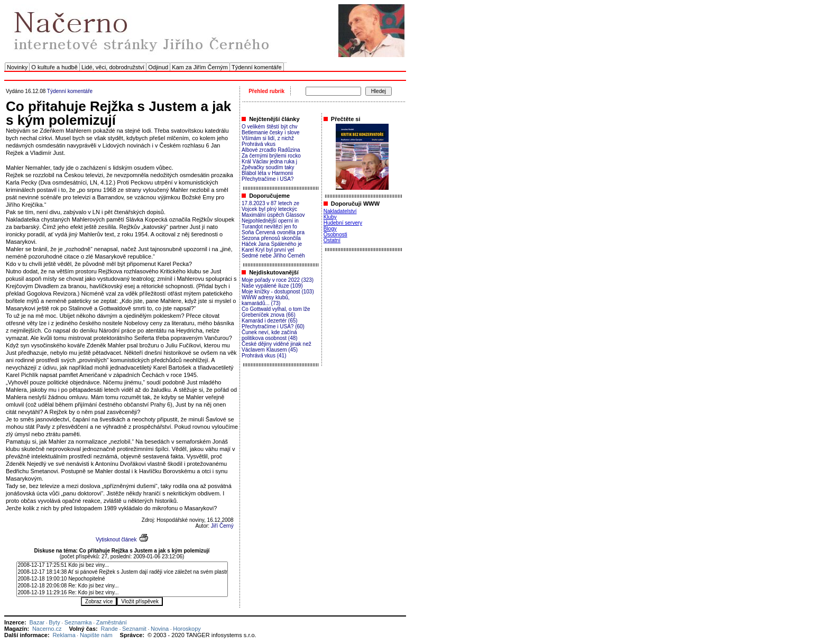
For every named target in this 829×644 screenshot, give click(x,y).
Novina (160, 628)
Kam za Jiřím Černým (200, 67)
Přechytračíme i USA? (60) (273, 326)
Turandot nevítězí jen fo (269, 226)
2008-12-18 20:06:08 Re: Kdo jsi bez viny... (122, 586)
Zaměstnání (111, 622)
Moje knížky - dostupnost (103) (278, 292)
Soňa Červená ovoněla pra (273, 232)
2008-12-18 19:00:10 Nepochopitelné (122, 579)
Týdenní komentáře (257, 67)
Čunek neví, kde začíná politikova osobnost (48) (270, 335)
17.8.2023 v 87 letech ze (270, 203)
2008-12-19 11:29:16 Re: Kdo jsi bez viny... (122, 593)
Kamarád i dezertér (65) (270, 321)
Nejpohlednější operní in (270, 221)
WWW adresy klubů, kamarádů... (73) (266, 300)
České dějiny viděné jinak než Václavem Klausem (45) (276, 347)
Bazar (36, 622)
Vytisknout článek (116, 539)
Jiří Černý (222, 526)
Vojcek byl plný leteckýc (269, 209)
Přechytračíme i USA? (267, 179)
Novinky (17, 67)
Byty (54, 622)
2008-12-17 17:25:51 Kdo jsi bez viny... (122, 565)
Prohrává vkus (258, 144)
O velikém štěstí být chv (270, 127)
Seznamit (134, 628)
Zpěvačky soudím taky (268, 167)
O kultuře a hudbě (54, 67)
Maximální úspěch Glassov (273, 215)
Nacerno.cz (47, 628)
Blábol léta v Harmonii (267, 173)
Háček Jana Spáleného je (272, 244)
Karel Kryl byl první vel (268, 250)
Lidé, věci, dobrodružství (112, 67)
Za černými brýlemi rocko (271, 156)
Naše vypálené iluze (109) (272, 286)
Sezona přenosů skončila (271, 238)
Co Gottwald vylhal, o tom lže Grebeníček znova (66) (276, 312)
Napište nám (96, 635)
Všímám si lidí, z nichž (268, 138)
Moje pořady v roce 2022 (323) (278, 280)
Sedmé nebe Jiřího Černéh (273, 256)
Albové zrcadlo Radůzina (271, 150)
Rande (109, 628)
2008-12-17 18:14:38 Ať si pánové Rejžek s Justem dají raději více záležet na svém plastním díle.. (122, 572)
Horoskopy (187, 628)
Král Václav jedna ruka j (269, 161)
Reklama (63, 635)
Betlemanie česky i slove (271, 132)
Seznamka (78, 622)
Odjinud (158, 67)
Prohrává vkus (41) (264, 355)
